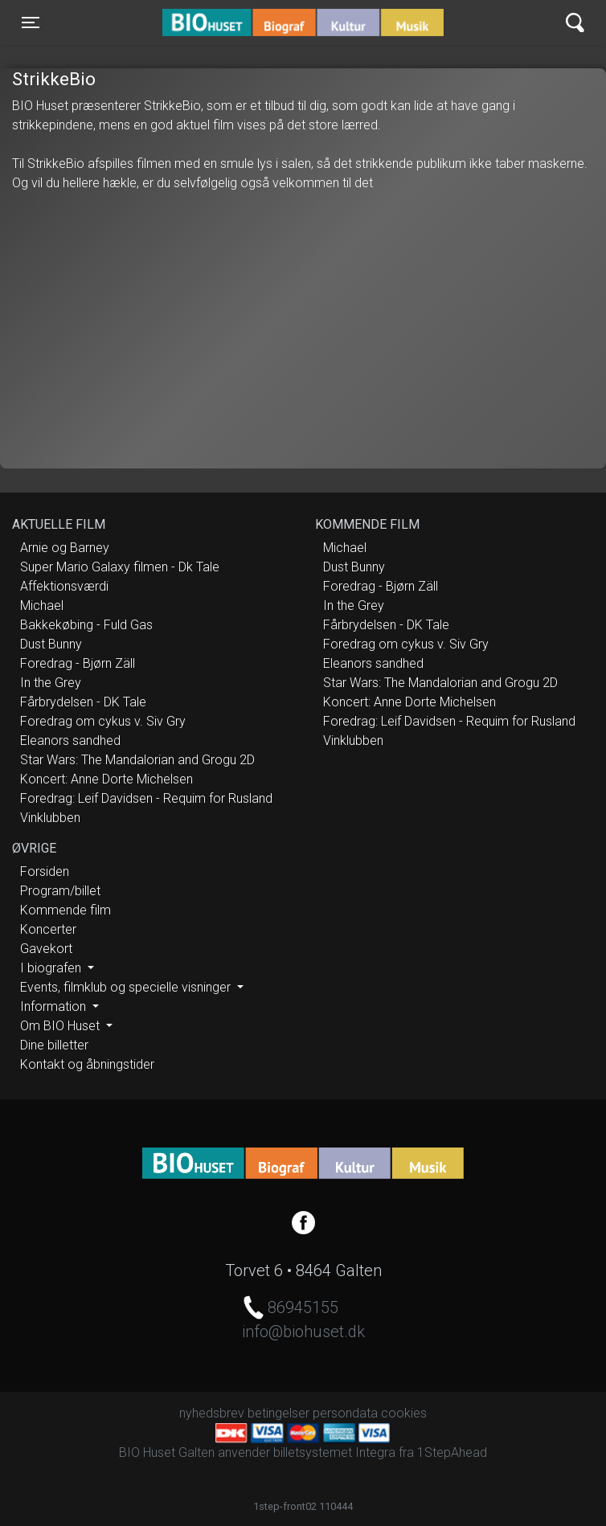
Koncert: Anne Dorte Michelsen (106, 779)
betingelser (278, 1413)
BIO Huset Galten (231, 22)
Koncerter (48, 929)
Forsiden (44, 871)
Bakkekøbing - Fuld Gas (86, 624)
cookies (404, 1413)
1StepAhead (452, 1452)
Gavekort (46, 948)
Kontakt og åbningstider (87, 1064)
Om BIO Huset (61, 1025)
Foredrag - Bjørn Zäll (77, 663)
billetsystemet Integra (334, 1452)
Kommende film (65, 910)
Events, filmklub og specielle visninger (127, 987)
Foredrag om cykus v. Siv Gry (103, 721)
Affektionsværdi (64, 586)
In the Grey (50, 682)
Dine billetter (54, 1045)
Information (54, 1006)
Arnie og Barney (64, 547)
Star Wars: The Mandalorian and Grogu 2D (137, 759)
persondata (345, 1413)
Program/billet (60, 890)
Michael (41, 605)
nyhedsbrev (211, 1413)
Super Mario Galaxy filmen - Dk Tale (119, 567)
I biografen (52, 968)
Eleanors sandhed (70, 740)
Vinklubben (50, 817)
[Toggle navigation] (30, 22)
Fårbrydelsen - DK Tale (83, 702)
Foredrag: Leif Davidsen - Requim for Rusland (146, 798)
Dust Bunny (51, 644)
